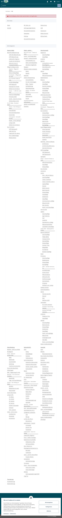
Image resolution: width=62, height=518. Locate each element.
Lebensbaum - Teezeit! (29, 423)
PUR (43, 218)
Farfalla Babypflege (13, 82)
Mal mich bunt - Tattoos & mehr (30, 53)
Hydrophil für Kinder (14, 86)
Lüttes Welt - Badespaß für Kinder (47, 229)
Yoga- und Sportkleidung (15, 380)
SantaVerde (27, 459)
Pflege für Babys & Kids (13, 67)
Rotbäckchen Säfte (30, 442)
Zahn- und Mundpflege (46, 409)
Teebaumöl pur (46, 99)
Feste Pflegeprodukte (46, 127)
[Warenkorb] (57, 1)
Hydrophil (43, 156)
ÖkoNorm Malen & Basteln (30, 69)
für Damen (11, 401)
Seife (43, 396)
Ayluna (42, 71)
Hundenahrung (11, 481)
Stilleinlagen (10, 370)
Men (43, 298)
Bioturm (43, 79)
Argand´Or (43, 52)
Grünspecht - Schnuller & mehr (15, 117)
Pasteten (28, 356)
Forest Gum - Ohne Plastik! (30, 385)
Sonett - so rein (44, 388)
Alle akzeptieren (48, 502)
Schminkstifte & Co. (30, 60)
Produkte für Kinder (47, 401)
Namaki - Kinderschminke (30, 58)
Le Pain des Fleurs (28, 419)
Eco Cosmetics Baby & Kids (14, 79)
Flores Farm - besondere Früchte (30, 382)
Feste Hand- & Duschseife (45, 134)
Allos (25, 349)
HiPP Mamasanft (13, 129)
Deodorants (45, 196)
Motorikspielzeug (30, 88)
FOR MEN (44, 339)
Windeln (11, 386)
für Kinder (11, 399)
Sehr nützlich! (12, 409)
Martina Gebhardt (45, 232)
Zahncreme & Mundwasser (45, 412)
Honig (27, 351)
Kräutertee (28, 429)
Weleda (42, 320)
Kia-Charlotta (44, 169)
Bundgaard (10, 351)
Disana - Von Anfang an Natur (15, 107)
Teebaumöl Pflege (46, 97)
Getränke (28, 402)
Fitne (25, 379)
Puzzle (27, 98)
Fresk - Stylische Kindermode (11, 354)
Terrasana (26, 463)
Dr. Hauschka (44, 105)
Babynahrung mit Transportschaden (13, 64)
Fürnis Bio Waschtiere (14, 112)
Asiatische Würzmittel (31, 364)
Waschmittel (12, 390)
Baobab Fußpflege (46, 251)
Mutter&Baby (45, 386)
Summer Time (45, 245)
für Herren (11, 403)
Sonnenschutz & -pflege (48, 115)
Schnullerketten (30, 79)
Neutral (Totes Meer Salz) (47, 101)
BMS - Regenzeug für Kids (13, 372)
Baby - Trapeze (29, 84)
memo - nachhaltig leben (30, 56)
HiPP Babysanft (12, 84)
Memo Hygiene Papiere (46, 375)
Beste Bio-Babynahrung (13, 52)
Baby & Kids (45, 121)
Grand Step (12, 114)
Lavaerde (44, 220)
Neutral (44, 186)
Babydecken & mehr (14, 388)
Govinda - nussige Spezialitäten (28, 405)
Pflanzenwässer (46, 274)
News (8, 25)
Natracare (43, 377)
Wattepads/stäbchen (47, 407)
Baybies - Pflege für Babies (14, 69)
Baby (10, 357)
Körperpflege (45, 88)
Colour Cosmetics (46, 179)
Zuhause (11, 407)
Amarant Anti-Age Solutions (46, 311)
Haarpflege (45, 57)
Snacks (27, 398)
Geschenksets (45, 281)
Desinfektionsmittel (47, 403)
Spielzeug (11, 364)
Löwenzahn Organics (14, 59)
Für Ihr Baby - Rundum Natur (13, 103)
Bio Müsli (28, 450)
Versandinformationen (29, 30)
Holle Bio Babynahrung (14, 54)
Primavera (43, 256)
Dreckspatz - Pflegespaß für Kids (15, 75)
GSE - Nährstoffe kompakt (30, 408)
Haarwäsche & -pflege (47, 222)
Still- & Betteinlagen (14, 135)
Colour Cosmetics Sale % (48, 181)
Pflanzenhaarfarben (47, 75)
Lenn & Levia (44, 209)
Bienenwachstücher (47, 353)
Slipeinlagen (45, 383)
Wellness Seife (46, 300)
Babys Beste (29, 391)
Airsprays (44, 283)
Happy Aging (45, 236)
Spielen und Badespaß (29, 104)
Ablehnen (48, 511)
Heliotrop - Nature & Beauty (47, 141)
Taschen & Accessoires (14, 366)
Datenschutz (44, 25)
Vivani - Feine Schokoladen (30, 465)
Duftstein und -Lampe (47, 285)
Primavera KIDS (13, 96)
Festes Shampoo (46, 131)
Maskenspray (45, 260)
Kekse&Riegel (29, 353)
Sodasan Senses (45, 287)
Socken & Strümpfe (13, 405)
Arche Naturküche (28, 360)
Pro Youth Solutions (47, 304)
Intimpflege (45, 90)
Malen (27, 71)
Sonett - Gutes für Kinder (15, 99)
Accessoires (12, 418)
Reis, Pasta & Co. (28, 446)
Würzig (27, 416)
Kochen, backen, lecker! (31, 366)
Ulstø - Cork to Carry (12, 412)
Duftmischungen (46, 279)
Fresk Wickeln (12, 110)
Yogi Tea (26, 476)
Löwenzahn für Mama (14, 133)
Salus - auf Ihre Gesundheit (30, 454)
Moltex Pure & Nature (14, 88)
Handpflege (45, 194)
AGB (42, 28)
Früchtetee (28, 425)
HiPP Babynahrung (13, 57)
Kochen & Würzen (30, 389)
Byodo (25, 371)
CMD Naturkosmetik (45, 94)
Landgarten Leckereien (29, 412)
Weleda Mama (12, 137)
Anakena (43, 59)
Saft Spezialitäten (30, 444)
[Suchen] (29, 5)
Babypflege (45, 247)
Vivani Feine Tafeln (30, 467)
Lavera (42, 173)
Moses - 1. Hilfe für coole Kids (15, 91)
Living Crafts (12, 122)
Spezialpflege (45, 69)
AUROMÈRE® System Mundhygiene (47, 64)
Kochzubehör (29, 368)
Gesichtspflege (46, 54)
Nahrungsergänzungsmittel (32, 474)
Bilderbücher (29, 96)
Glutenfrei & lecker (28, 387)
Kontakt (9, 28)
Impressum (43, 30)
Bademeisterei (44, 77)
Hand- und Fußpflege (47, 333)
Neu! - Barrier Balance (47, 175)
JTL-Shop (54, 516)
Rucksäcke (11, 416)
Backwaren (28, 394)
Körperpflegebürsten (47, 373)
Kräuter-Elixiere (29, 457)
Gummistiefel (12, 361)
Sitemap (26, 36)
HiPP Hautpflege (44, 150)
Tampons (44, 379)
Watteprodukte (44, 405)
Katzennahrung (11, 483)
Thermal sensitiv (46, 294)
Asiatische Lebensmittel (31, 362)
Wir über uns (27, 25)
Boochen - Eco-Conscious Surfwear (13, 375)
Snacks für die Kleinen (14, 61)
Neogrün (26, 67)
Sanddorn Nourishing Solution (47, 307)
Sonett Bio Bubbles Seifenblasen (28, 101)
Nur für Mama (10, 127)
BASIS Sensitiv (45, 188)
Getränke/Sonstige (30, 461)
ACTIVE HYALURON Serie (48, 146)
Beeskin (42, 351)
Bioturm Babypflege (14, 72)
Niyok (42, 254)
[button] (47, 1)
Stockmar (26, 106)
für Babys (11, 397)
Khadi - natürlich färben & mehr (47, 159)
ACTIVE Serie (45, 143)
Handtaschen (12, 414)
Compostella (44, 358)
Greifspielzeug (29, 86)
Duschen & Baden (46, 86)
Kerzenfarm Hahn (45, 362)
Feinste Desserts (30, 375)
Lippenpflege (45, 183)
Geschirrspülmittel (47, 394)
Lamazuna (43, 171)
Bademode (11, 359)
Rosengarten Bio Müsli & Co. (31, 448)
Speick (42, 291)
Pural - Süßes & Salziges (30, 437)
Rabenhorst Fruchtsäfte (30, 439)
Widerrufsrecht (44, 33)
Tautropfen (43, 302)
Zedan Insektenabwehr (46, 344)
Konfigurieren (49, 506)
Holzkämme (45, 368)
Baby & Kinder (45, 92)
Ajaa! (42, 349)
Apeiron (43, 61)
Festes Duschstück (46, 137)
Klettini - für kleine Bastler (30, 91)
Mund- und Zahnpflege (48, 207)
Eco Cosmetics (44, 110)
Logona (42, 211)
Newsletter (26, 33)
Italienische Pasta (30, 373)
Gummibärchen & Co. (29, 410)
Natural (44, 296)
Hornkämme (45, 371)
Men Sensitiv (45, 205)
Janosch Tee (29, 427)
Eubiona (43, 360)
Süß (27, 414)
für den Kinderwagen (31, 82)
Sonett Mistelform (45, 289)
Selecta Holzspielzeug (29, 77)
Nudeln (27, 396)
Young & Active (46, 239)
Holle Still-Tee (12, 131)
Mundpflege (45, 264)
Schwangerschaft (46, 337)
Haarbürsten (45, 366)
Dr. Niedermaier (28, 377)
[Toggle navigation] (2, 1)
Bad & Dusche (45, 190)
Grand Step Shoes (11, 392)
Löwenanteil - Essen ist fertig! (29, 432)
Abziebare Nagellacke (31, 65)
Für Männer (45, 249)
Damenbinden (45, 381)
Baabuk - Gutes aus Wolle (13, 349)
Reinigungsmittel (46, 392)
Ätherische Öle (46, 276)
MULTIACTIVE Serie (47, 148)
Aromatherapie (46, 270)
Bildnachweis (44, 36)
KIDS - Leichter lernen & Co (48, 267)
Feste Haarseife (46, 129)
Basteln (27, 73)
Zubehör (44, 139)
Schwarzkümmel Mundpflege (46, 124)
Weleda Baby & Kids (14, 101)
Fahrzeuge (28, 94)
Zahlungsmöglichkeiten (29, 28)
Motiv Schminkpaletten (31, 62)
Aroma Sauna (45, 272)
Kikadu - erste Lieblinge (15, 120)
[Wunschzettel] (51, 1)
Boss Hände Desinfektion (47, 356)
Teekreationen (29, 358)
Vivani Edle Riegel (30, 469)
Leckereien (28, 452)
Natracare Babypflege (14, 94)
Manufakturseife (46, 67)
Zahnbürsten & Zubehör (48, 415)
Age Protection (46, 216)
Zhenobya (43, 419)
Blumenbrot (29, 421)
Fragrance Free (46, 316)
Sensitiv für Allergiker (47, 398)
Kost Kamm (43, 364)
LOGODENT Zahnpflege (48, 226)
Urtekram (43, 314)
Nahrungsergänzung (31, 400)
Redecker (26, 75)
